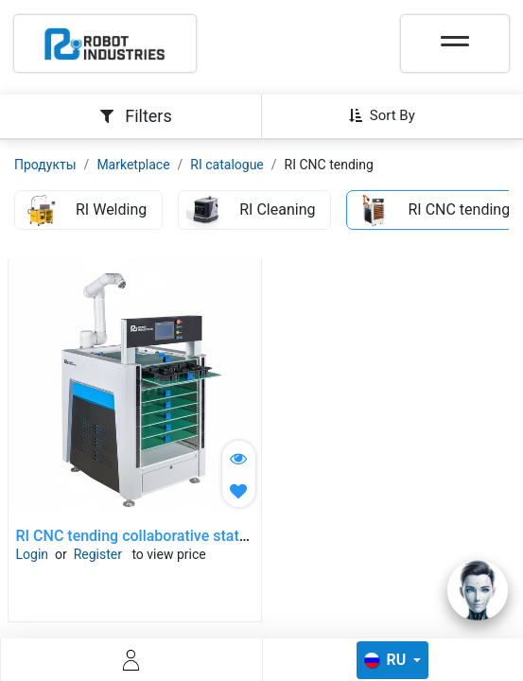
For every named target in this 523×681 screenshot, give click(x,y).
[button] (389, 115)
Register (98, 554)
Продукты (45, 164)
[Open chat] (477, 590)
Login (32, 554)
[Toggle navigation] (455, 35)
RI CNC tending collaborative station (138, 536)
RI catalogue (226, 164)
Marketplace (132, 164)
